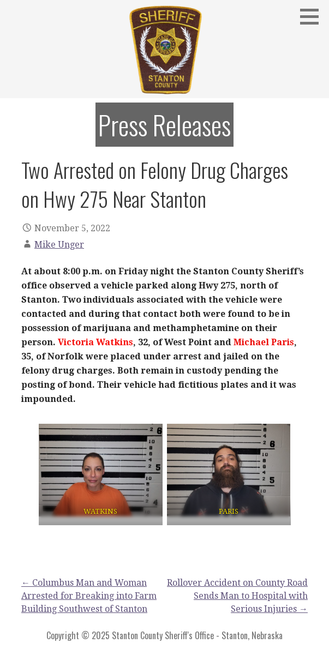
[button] (313, 16)
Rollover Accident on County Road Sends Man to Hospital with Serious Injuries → (237, 596)
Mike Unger (59, 244)
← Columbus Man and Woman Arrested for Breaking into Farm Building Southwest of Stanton (89, 596)
